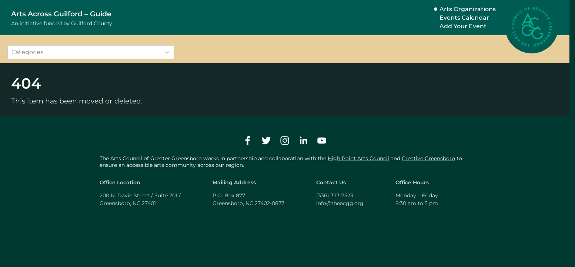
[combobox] (12, 52)
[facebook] (247, 140)
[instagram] (284, 140)
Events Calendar (464, 17)
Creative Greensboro (428, 158)
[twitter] (266, 140)
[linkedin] (303, 140)
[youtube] (321, 140)
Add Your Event (463, 26)
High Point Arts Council (358, 158)
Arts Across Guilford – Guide (61, 13)
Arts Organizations (467, 9)
